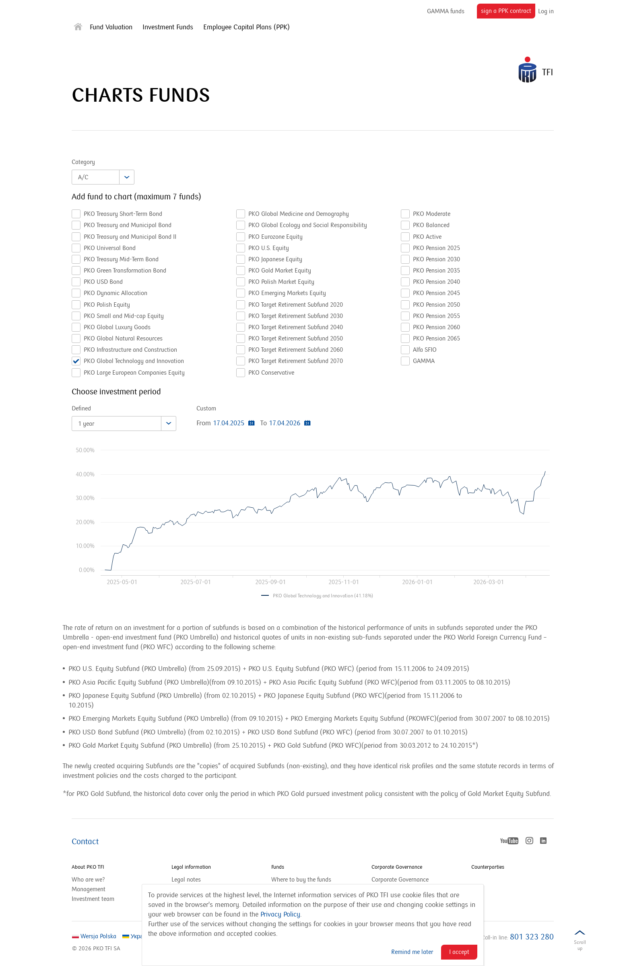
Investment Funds (167, 27)
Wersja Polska (94, 936)
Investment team (93, 898)
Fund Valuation (111, 27)
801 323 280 (532, 937)
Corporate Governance (396, 867)
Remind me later (412, 952)
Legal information (191, 867)
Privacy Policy (280, 915)
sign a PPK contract (508, 12)
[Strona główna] (78, 28)
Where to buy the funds (301, 879)
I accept (459, 952)
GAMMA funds (445, 11)
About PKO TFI (88, 867)
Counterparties (487, 867)
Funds (277, 867)
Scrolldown (580, 946)
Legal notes (186, 879)
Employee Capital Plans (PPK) (246, 27)
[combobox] (103, 177)
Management (88, 889)
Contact (85, 842)
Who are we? (88, 879)
